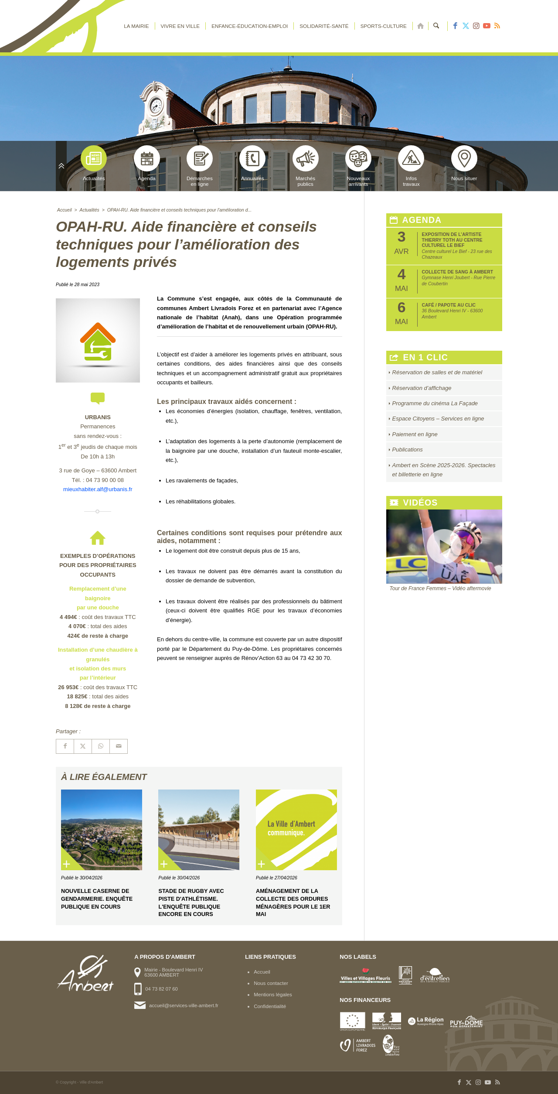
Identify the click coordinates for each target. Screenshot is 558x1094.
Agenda (147, 163)
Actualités (94, 163)
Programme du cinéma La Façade (435, 403)
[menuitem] (136, 26)
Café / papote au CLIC (449, 305)
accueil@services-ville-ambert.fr (183, 1005)
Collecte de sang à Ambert (457, 272)
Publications (407, 449)
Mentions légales (273, 994)
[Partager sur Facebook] (65, 746)
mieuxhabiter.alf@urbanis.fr (97, 489)
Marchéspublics (306, 166)
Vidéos (414, 502)
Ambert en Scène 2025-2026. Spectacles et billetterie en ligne (444, 470)
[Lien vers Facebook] (455, 26)
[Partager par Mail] (118, 746)
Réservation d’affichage (422, 388)
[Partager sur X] (83, 746)
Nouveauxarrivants (358, 166)
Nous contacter (271, 983)
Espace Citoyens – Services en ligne (438, 418)
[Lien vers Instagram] (476, 26)
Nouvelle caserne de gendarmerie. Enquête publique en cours (97, 899)
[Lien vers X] (465, 26)
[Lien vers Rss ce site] (497, 26)
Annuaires (252, 163)
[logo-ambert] (91, 26)
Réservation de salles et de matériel (437, 372)
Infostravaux (411, 166)
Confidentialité (270, 1006)
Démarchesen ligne (200, 166)
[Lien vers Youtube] (486, 26)
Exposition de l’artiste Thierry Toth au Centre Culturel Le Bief (452, 240)
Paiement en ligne (415, 434)
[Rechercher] (436, 26)
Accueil (262, 971)
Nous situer (464, 163)
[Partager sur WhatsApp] (100, 746)
